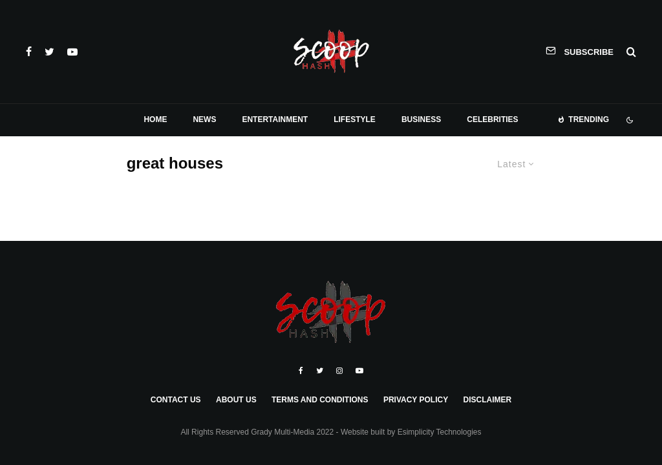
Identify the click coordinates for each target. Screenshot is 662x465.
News (204, 119)
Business (421, 119)
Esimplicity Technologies (440, 432)
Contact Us (176, 399)
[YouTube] (72, 51)
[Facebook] (28, 51)
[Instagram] (339, 371)
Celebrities (492, 119)
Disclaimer (487, 399)
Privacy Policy (415, 399)
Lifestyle (355, 119)
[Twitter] (49, 51)
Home (155, 119)
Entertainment (275, 119)
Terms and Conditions (320, 399)
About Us (236, 399)
